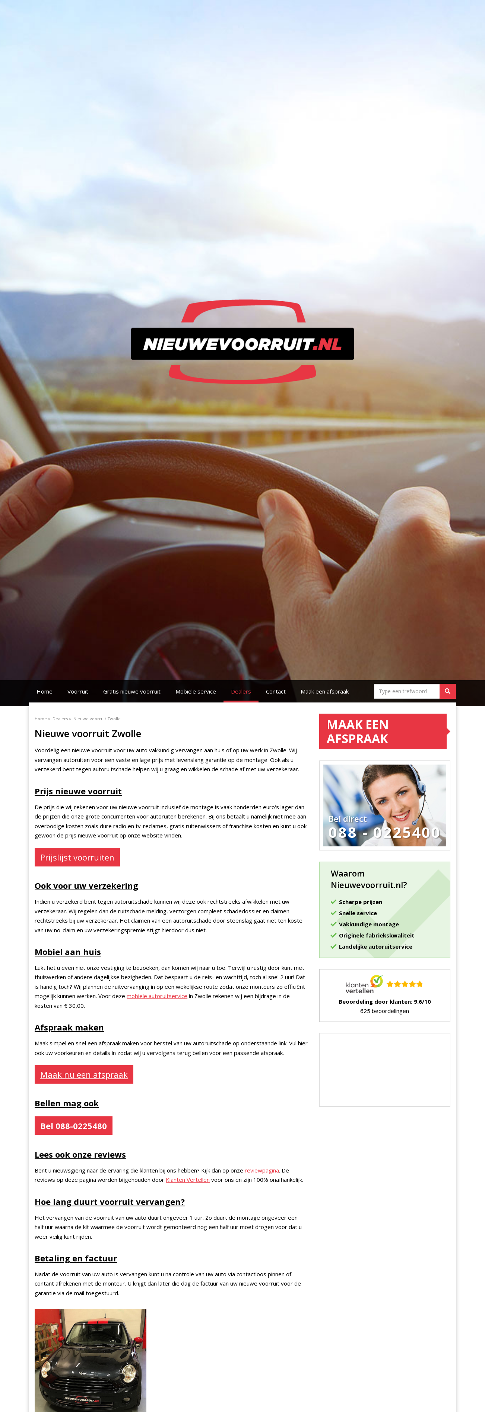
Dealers (241, 691)
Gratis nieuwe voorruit (132, 691)
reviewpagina (262, 1170)
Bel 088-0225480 (73, 1125)
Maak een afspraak (325, 691)
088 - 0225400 (385, 832)
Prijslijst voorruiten (77, 857)
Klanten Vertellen (188, 1179)
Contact (276, 691)
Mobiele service (195, 691)
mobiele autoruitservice (157, 996)
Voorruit (77, 691)
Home (45, 691)
